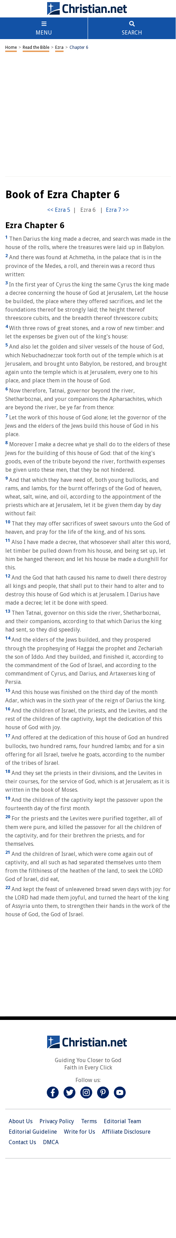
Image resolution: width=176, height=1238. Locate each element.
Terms (89, 1121)
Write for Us (79, 1131)
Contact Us (22, 1142)
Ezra (59, 47)
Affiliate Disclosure (126, 1131)
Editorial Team (122, 1121)
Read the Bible (36, 47)
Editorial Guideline (33, 1131)
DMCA (51, 1142)
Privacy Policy (56, 1121)
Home (11, 47)
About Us (20, 1121)
